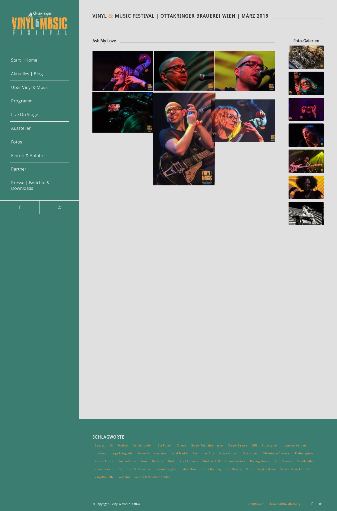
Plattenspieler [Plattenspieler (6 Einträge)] (304, 453)
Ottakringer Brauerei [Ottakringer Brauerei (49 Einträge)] (276, 453)
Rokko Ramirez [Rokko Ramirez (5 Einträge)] (235, 461)
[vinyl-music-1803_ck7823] (306, 214)
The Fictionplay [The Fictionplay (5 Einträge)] (211, 469)
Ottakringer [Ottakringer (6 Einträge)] (250, 453)
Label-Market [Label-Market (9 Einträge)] (179, 453)
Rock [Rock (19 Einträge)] (171, 461)
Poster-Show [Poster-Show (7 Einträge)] (127, 461)
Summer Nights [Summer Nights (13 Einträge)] (165, 469)
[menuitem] (39, 60)
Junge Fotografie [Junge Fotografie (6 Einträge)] (121, 453)
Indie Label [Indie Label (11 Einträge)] (269, 445)
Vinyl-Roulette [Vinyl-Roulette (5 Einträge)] (104, 477)
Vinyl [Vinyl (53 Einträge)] (249, 469)
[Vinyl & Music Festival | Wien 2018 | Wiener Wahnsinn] (306, 161)
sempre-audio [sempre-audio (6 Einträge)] (104, 469)
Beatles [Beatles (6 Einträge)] (100, 445)
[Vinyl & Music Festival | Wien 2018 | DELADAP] (306, 187)
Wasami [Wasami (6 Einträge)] (124, 477)
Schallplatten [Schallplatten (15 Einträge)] (306, 461)
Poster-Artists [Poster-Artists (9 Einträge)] (104, 461)
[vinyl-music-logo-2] (39, 24)
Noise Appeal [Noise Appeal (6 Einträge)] (228, 453)
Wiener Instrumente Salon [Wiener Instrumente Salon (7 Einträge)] (153, 477)
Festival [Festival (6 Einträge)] (123, 445)
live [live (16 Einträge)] (195, 453)
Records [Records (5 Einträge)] (157, 461)
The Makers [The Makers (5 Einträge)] (233, 469)
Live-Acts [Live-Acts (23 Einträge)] (208, 453)
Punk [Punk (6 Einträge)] (144, 461)
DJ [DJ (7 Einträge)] (111, 445)
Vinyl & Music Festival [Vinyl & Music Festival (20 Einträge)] (294, 469)
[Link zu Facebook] (19, 207)
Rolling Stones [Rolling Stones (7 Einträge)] (260, 461)
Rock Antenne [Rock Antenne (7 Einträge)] (189, 461)
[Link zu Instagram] (59, 207)
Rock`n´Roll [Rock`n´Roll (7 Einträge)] (211, 461)
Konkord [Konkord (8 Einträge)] (143, 453)
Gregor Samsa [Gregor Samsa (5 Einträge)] (237, 445)
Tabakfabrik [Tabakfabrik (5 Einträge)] (188, 469)
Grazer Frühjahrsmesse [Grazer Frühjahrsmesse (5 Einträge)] (207, 445)
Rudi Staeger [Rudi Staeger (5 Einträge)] (283, 461)
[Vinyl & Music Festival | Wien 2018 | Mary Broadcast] (306, 135)
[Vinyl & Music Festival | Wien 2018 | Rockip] (306, 109)
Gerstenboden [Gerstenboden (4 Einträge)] (142, 445)
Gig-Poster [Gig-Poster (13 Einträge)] (164, 445)
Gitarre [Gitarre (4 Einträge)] (181, 445)
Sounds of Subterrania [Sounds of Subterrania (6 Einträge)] (134, 469)
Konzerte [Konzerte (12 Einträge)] (160, 453)
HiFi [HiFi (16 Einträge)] (254, 445)
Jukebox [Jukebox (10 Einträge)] (100, 453)
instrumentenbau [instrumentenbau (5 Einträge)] (294, 445)
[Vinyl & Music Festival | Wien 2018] (306, 57)
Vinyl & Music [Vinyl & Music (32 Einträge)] (266, 469)
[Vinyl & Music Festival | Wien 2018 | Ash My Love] (306, 83)
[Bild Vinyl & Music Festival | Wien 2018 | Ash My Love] (122, 71)
